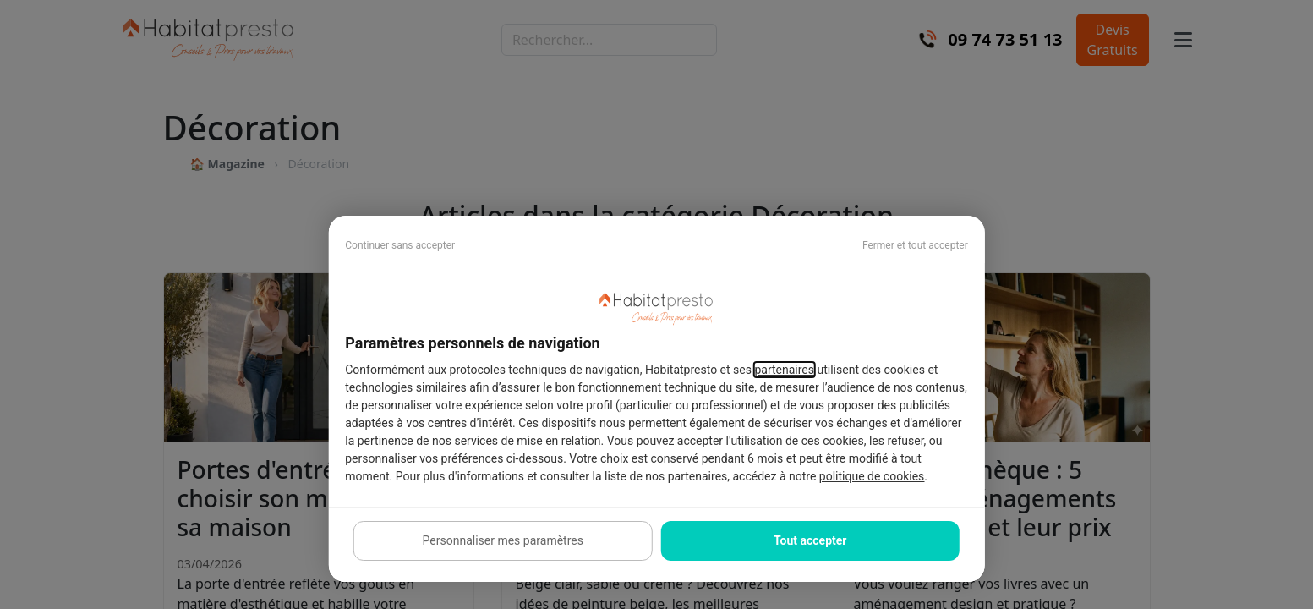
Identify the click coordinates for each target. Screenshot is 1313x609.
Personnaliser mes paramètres (503, 540)
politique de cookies (871, 476)
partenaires (784, 369)
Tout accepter (810, 540)
